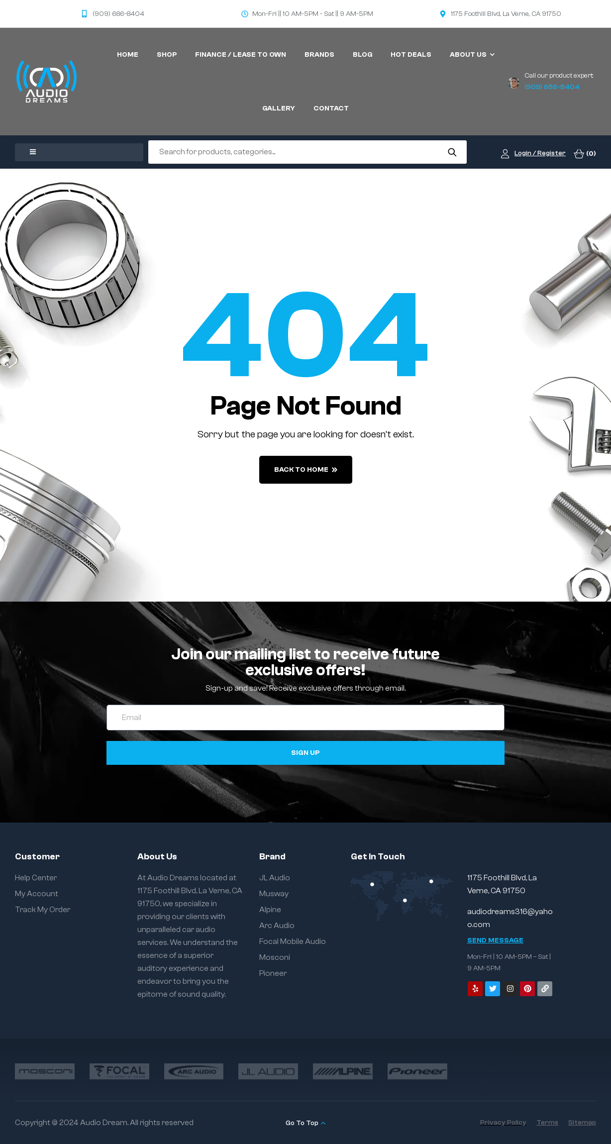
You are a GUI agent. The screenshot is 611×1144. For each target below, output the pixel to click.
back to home (305, 470)
